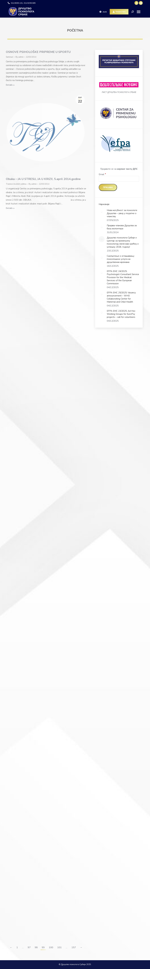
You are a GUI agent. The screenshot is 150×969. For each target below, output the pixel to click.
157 (73, 947)
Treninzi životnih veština (16, 184)
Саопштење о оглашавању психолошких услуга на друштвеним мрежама (120, 259)
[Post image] (102, 212)
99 (43, 947)
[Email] (119, 179)
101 (59, 947)
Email (102, 174)
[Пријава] (108, 187)
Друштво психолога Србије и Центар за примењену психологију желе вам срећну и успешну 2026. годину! (123, 242)
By (20, 57)
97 (29, 947)
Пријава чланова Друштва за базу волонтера (122, 227)
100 (51, 947)
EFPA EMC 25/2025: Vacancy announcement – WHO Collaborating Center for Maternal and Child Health (121, 297)
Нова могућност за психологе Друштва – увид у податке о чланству (122, 213)
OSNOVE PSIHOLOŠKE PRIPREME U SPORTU (38, 52)
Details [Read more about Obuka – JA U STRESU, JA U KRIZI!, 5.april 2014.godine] (9, 208)
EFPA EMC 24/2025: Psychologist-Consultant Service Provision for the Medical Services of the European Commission (123, 277)
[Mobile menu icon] (140, 12)
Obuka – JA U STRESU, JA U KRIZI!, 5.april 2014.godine (43, 179)
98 (36, 947)
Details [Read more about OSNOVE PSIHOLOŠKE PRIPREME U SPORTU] (9, 85)
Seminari (9, 57)
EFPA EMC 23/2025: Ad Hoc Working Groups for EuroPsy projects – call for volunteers (121, 314)
